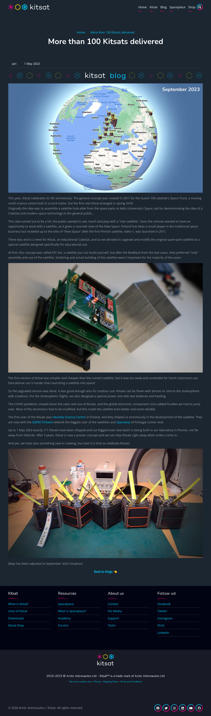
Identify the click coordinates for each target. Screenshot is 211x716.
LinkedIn (163, 633)
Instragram (165, 618)
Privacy (97, 681)
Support (113, 618)
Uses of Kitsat (17, 611)
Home (142, 7)
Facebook (164, 604)
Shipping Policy (110, 681)
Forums (63, 625)
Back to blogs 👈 (105, 572)
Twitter (162, 611)
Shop (191, 7)
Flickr (161, 625)
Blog (163, 7)
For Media (115, 611)
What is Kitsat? (18, 604)
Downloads (16, 618)
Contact (113, 604)
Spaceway (123, 422)
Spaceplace (177, 7)
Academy (64, 618)
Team (112, 625)
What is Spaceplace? (72, 611)
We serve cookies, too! (80, 681)
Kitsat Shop (16, 625)
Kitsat (153, 7)
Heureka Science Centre (69, 417)
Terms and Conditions (131, 681)
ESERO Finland (42, 422)
